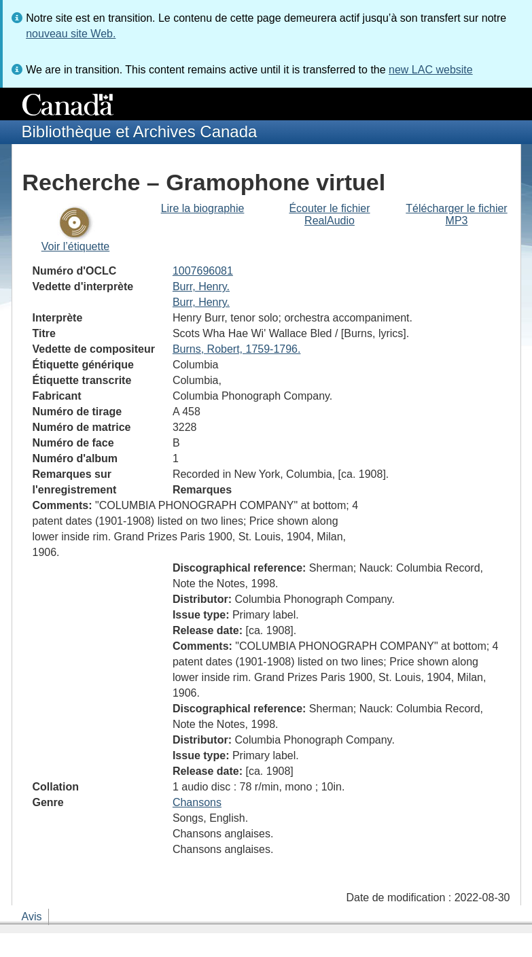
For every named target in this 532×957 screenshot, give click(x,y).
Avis (32, 916)
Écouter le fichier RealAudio (329, 214)
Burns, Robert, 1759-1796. (237, 349)
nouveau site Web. (71, 33)
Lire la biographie (203, 208)
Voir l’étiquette (75, 246)
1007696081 (203, 271)
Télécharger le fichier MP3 (456, 214)
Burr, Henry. (201, 286)
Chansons (197, 802)
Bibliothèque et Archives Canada (140, 131)
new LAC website (431, 69)
